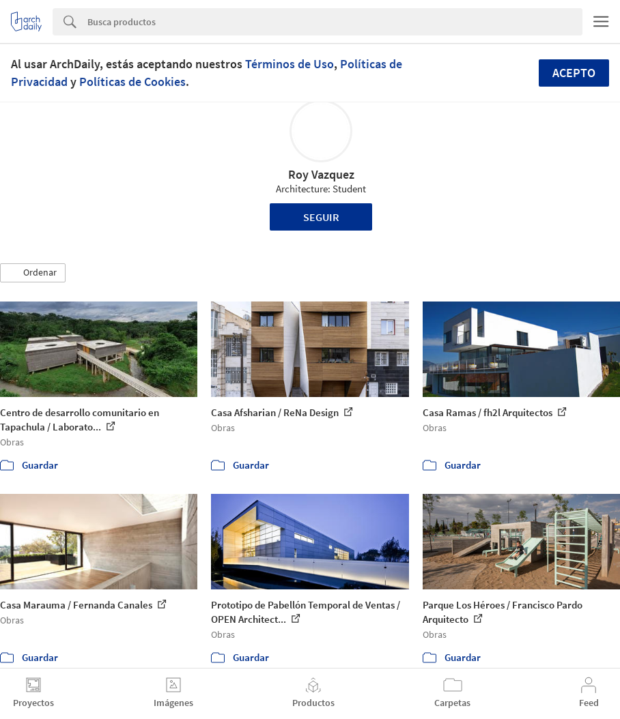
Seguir (321, 217)
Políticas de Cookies (132, 81)
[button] (33, 272)
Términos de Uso (289, 64)
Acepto (573, 72)
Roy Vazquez (321, 174)
